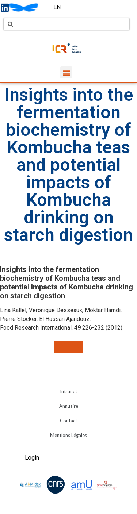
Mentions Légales (68, 435)
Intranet (68, 391)
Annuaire (68, 406)
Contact (68, 420)
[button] (66, 72)
